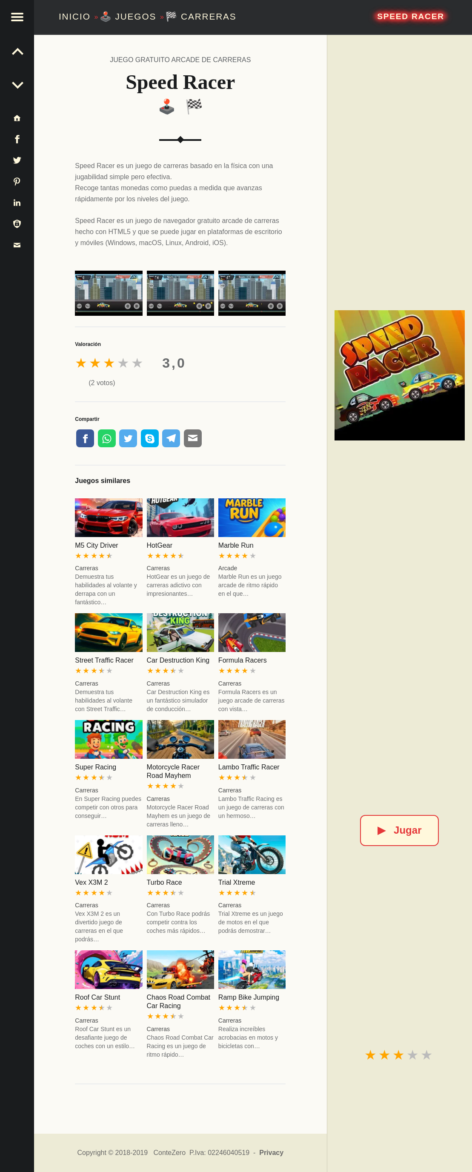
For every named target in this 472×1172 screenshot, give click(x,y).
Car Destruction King (178, 660)
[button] (17, 17)
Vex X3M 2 (91, 882)
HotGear (159, 545)
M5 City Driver (96, 545)
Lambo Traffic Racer (249, 767)
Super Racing (95, 767)
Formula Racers (242, 660)
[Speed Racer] (400, 375)
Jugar (399, 830)
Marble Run (236, 545)
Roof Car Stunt (97, 997)
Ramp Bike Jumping (248, 997)
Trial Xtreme (236, 882)
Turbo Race (164, 882)
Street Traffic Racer (104, 660)
